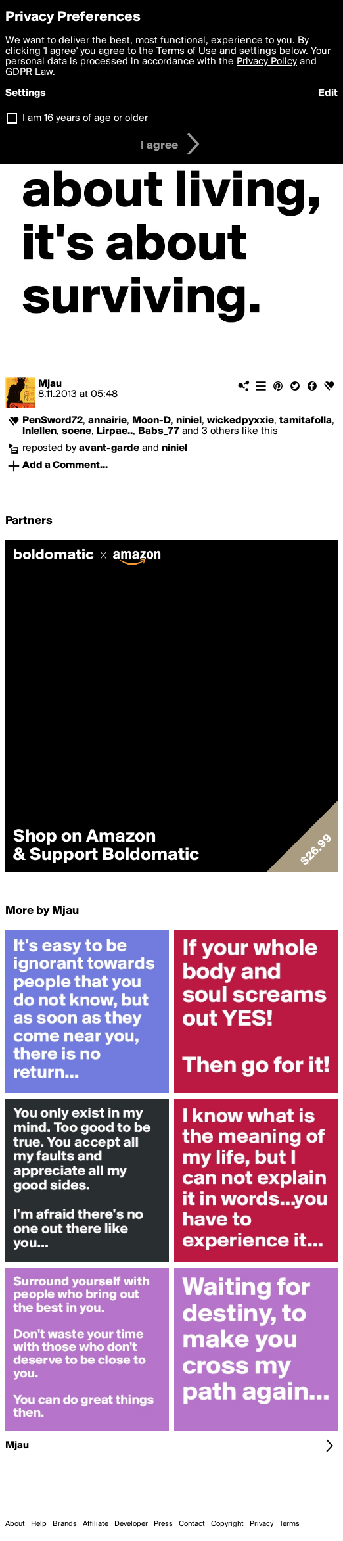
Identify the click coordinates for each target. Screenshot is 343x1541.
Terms (289, 1524)
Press (163, 1524)
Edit (328, 93)
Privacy (261, 1524)
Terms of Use (186, 51)
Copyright (227, 1524)
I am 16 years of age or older (85, 118)
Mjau (50, 384)
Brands (65, 1524)
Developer (131, 1524)
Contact (192, 1524)
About (15, 1524)
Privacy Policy (267, 62)
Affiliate (95, 1524)
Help (39, 1524)
